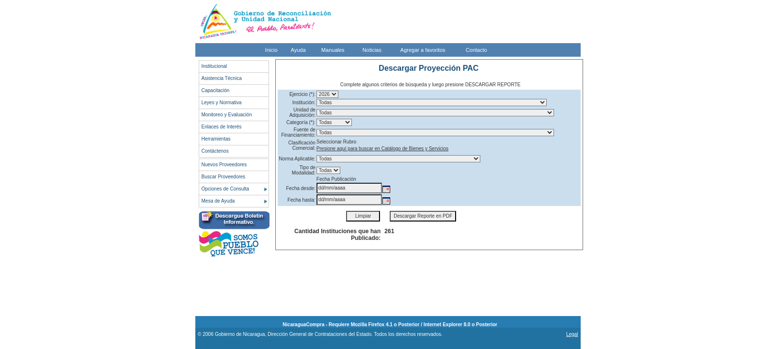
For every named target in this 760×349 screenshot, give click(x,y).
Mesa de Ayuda (218, 201)
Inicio (271, 50)
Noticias (372, 50)
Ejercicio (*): (302, 94)
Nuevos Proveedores (224, 164)
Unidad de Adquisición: (302, 112)
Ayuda (298, 50)
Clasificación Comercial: (302, 145)
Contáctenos (215, 151)
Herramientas (216, 139)
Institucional (214, 66)
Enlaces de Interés (222, 126)
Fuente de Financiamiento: (298, 132)
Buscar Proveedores (224, 176)
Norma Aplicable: (297, 158)
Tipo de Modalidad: (304, 170)
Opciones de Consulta (225, 188)
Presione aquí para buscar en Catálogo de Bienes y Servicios (382, 148)
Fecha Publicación (336, 179)
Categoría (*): (301, 122)
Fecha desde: (301, 188)
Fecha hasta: (301, 200)
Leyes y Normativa (222, 102)
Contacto (476, 50)
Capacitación (216, 90)
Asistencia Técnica (222, 78)
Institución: (304, 102)
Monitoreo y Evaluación (227, 114)
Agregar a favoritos (422, 50)
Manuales (333, 50)
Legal (572, 334)
